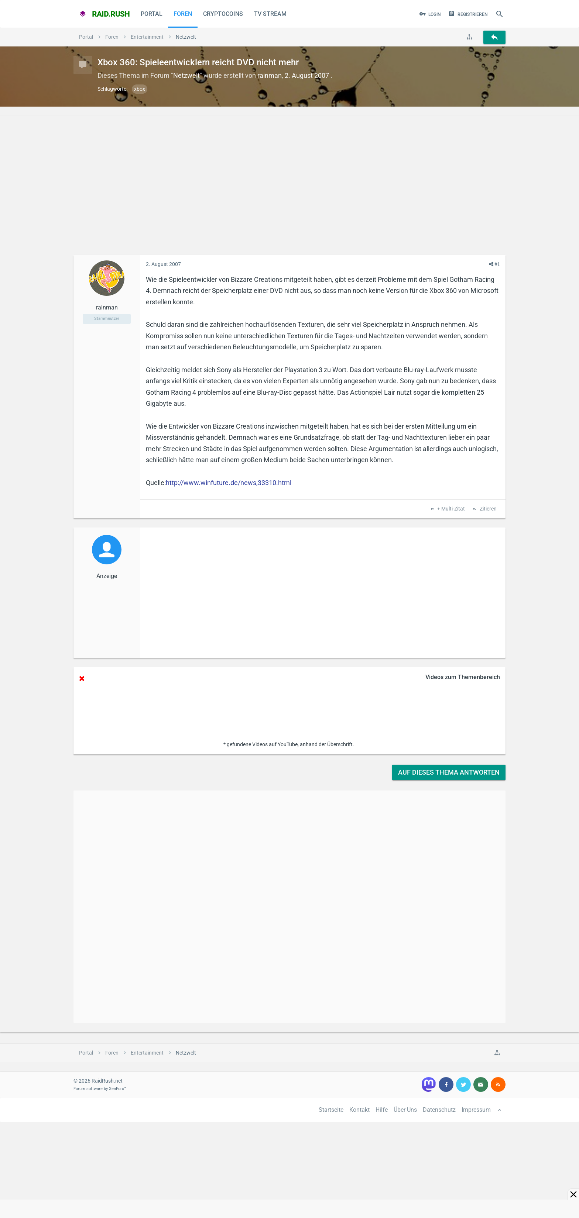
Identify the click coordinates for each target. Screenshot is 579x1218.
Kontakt (359, 1109)
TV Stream (270, 13)
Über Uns (405, 1109)
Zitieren (488, 509)
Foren (183, 13)
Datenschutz (439, 1109)
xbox (139, 89)
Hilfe (382, 1109)
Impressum (476, 1109)
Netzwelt (186, 75)
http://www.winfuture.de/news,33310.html (228, 483)
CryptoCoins (223, 13)
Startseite (331, 1109)
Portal (151, 13)
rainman (269, 75)
